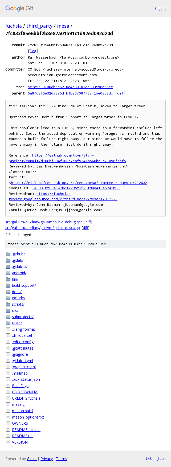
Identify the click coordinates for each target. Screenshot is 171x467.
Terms (61, 458)
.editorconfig (23, 341)
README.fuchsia (26, 429)
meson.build (22, 410)
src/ (15, 310)
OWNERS (20, 423)
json (161, 458)
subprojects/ (23, 316)
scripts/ (18, 304)
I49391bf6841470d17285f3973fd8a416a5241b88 (76, 188)
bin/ (15, 279)
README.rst (22, 435)
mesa (63, 26)
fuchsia (13, 26)
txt (148, 458)
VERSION (20, 442)
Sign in (160, 8)
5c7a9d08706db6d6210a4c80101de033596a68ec (70, 86)
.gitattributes (23, 348)
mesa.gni (19, 404)
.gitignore (20, 354)
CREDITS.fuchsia (26, 398)
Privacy (46, 458)
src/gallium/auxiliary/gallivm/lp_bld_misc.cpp (42, 227)
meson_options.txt (28, 417)
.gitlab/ (17, 260)
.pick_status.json (26, 379)
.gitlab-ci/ (19, 266)
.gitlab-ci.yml (22, 360)
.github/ (18, 253)
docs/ (17, 291)
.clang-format (23, 329)
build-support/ (24, 285)
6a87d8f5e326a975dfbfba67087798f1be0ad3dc (70, 93)
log (33, 50)
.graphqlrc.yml (24, 366)
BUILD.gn (20, 385)
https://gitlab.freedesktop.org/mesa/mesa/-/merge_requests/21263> (79, 183)
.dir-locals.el (22, 335)
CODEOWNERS (25, 391)
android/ (19, 272)
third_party (39, 26)
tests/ (17, 322)
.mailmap (20, 373)
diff (121, 93)
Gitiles (32, 458)
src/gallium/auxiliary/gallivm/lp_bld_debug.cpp (44, 221)
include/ (18, 297)
